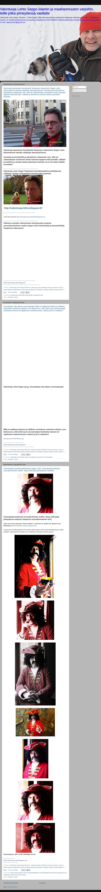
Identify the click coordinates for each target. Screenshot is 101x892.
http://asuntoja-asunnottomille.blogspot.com (31, 217)
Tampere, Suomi (13, 297)
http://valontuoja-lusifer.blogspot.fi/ (14, 283)
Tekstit (75, 87)
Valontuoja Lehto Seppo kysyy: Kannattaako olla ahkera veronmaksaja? (31, 457)
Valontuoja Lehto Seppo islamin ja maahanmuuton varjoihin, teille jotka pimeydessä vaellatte (47, 11)
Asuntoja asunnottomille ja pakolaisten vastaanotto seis (26, 295)
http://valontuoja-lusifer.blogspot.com (15, 860)
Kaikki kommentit (78, 90)
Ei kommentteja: (13, 292)
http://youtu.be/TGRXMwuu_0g (14, 438)
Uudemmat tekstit (10, 883)
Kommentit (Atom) (12, 887)
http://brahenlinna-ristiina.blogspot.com (24, 526)
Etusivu (43, 883)
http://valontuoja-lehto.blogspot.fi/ (23, 208)
